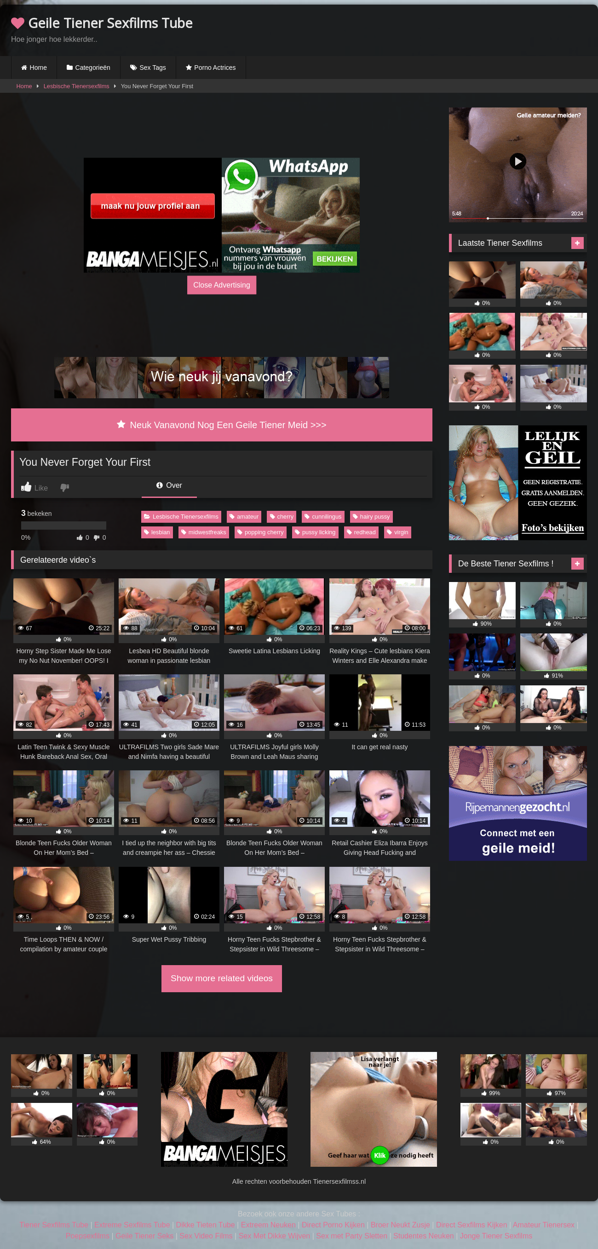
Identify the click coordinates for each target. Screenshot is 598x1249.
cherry (282, 516)
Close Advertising (221, 284)
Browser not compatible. (479, 29)
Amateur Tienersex (544, 1225)
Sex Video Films (205, 1236)
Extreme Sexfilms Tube (132, 1225)
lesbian (157, 532)
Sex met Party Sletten (351, 1236)
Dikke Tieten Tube (205, 1225)
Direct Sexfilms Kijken (471, 1225)
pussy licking (315, 532)
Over (169, 485)
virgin (397, 532)
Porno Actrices (215, 67)
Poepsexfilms (87, 1236)
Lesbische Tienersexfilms (76, 86)
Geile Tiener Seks (144, 1236)
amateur (244, 516)
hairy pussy (371, 516)
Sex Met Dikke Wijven (274, 1236)
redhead (361, 532)
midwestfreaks (203, 532)
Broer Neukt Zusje (400, 1225)
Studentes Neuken (423, 1236)
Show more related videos (222, 978)
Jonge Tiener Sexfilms (496, 1236)
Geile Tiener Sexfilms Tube (102, 23)
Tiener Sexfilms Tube (53, 1225)
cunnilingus (323, 516)
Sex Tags (152, 67)
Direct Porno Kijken (333, 1225)
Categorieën (92, 67)
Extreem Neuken (268, 1225)
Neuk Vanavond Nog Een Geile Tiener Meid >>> (221, 425)
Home (38, 67)
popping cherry (260, 532)
